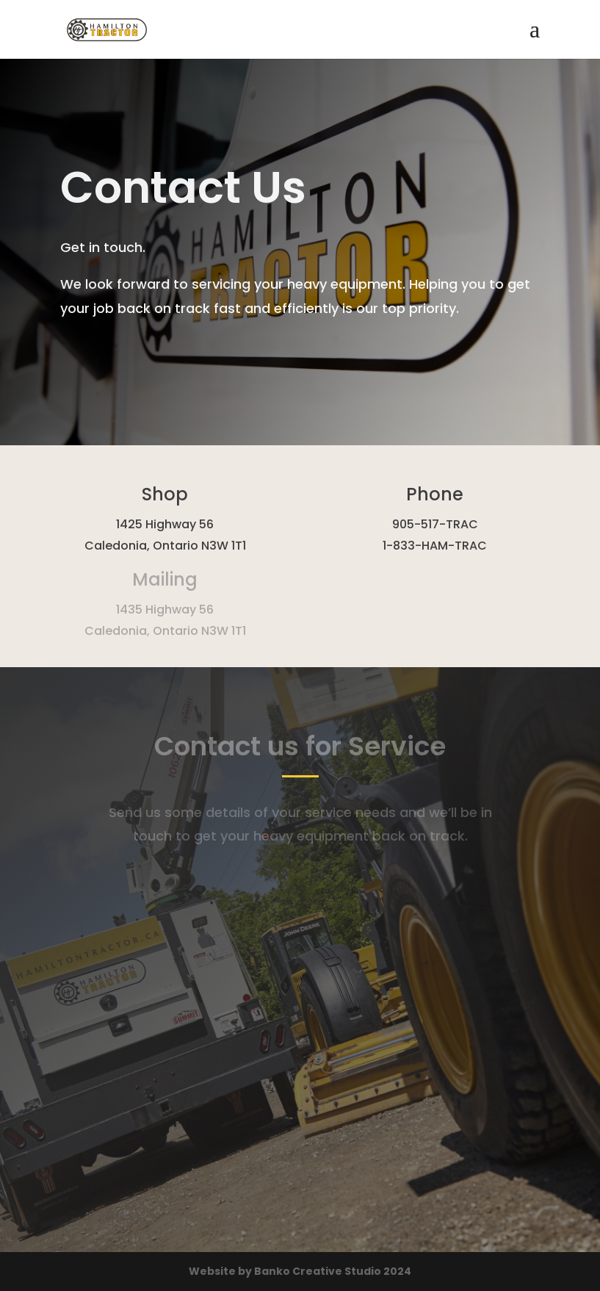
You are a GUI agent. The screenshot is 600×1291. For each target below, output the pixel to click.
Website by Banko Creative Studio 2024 (300, 1271)
